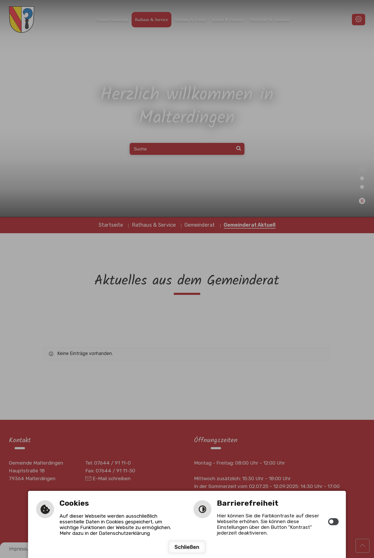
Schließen (187, 547)
